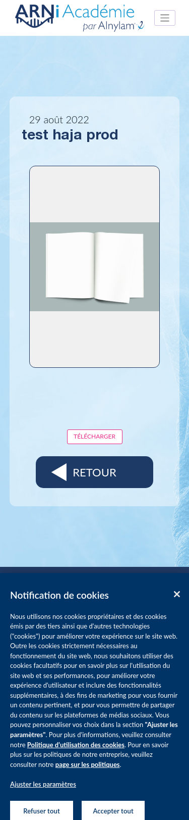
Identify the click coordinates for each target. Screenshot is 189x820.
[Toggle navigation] (165, 18)
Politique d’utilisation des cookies (75, 748)
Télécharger (94, 436)
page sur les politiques (87, 768)
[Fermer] (177, 598)
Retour (94, 472)
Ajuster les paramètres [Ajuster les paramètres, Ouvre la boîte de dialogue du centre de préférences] (43, 788)
